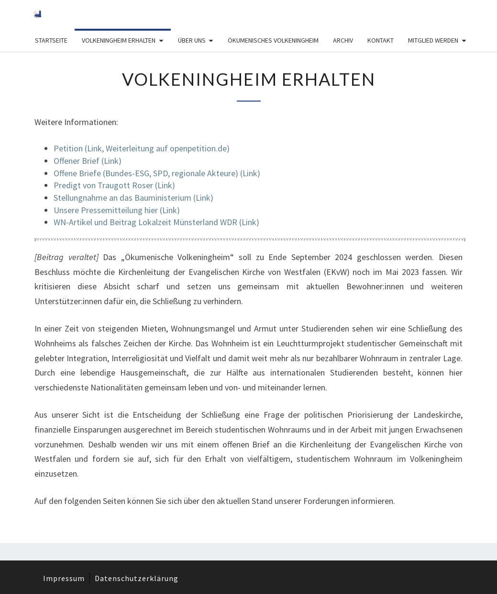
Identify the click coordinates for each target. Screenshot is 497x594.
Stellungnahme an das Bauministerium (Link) (133, 197)
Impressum (64, 578)
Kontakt (380, 40)
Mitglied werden (433, 40)
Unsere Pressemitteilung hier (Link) (117, 210)
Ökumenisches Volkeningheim (273, 40)
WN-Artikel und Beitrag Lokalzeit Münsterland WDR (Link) (156, 222)
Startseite (51, 40)
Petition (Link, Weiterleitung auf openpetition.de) (142, 148)
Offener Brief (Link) (87, 160)
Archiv (343, 40)
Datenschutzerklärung (136, 578)
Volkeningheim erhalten (118, 40)
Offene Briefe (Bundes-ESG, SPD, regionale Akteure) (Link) (157, 173)
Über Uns (192, 40)
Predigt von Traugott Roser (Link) (114, 185)
